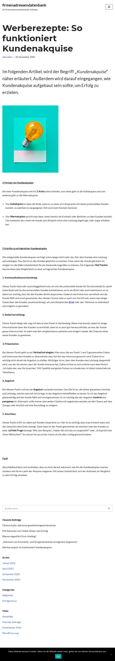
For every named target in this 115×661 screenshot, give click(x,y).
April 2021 (8, 568)
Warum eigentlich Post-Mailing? (19, 536)
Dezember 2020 (11, 574)
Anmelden (7, 616)
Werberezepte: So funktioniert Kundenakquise (27, 547)
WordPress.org (10, 633)
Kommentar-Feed (11, 627)
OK (58, 656)
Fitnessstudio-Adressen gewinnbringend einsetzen (29, 525)
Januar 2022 (8, 563)
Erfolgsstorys (9, 601)
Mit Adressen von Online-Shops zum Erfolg (25, 531)
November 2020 (11, 579)
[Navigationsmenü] (109, 6)
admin (9, 57)
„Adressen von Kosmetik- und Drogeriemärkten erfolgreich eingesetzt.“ (40, 542)
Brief (71, 302)
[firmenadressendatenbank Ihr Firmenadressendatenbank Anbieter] (24, 6)
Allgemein (7, 595)
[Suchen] (54, 508)
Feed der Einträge (11, 622)
